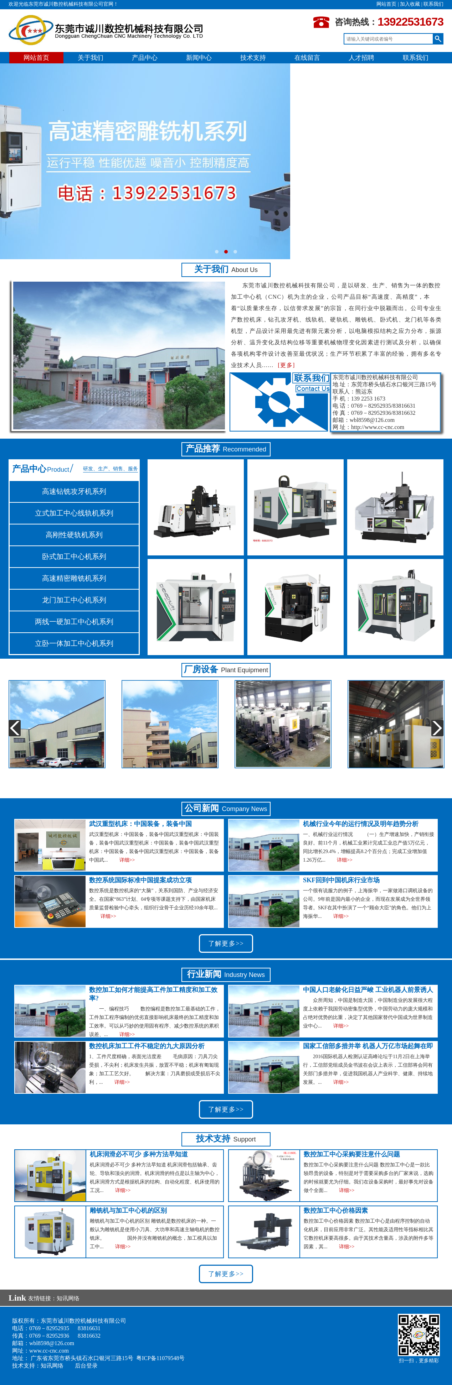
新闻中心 (199, 57)
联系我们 (433, 4)
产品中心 (145, 57)
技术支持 (253, 57)
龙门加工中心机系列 (74, 600)
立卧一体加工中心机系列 (74, 643)
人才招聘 (361, 57)
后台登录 (86, 1366)
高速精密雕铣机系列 (74, 578)
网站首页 (386, 4)
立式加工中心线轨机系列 (74, 513)
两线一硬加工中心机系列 (74, 622)
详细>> (127, 860)
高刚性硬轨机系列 (74, 535)
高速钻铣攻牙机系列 (74, 491)
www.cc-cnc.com (49, 1351)
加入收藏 (410, 4)
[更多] (286, 365)
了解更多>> (226, 943)
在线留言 (307, 57)
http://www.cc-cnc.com (377, 427)
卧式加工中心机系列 (74, 556)
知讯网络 (68, 1298)
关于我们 (90, 57)
